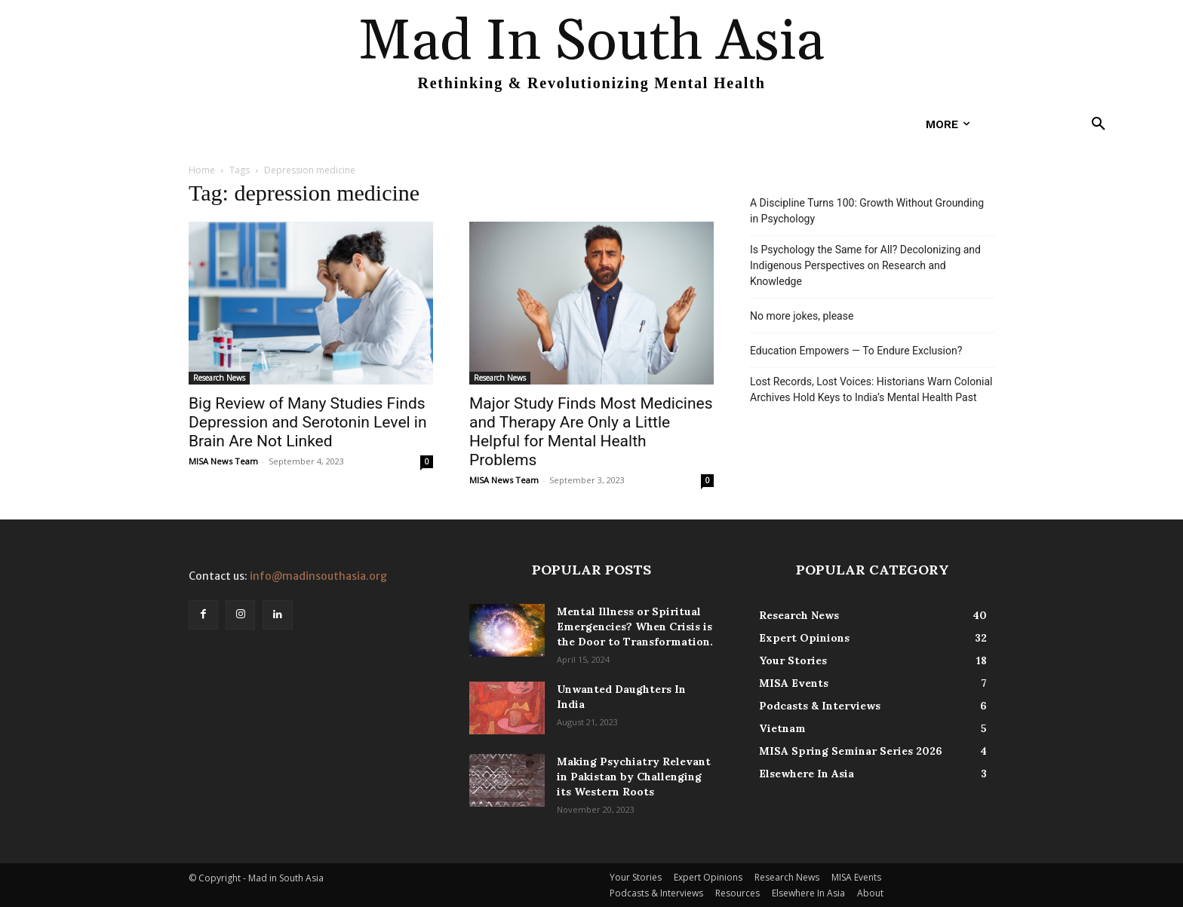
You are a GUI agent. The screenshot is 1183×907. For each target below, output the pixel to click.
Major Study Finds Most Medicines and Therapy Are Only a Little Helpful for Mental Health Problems (591, 431)
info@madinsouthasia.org (318, 576)
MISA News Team (223, 461)
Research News (219, 377)
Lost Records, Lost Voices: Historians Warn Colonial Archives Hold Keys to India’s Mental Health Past (871, 389)
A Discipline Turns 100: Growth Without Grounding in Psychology (867, 211)
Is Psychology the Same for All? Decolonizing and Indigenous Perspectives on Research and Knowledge (865, 265)
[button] (1098, 124)
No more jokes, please (801, 316)
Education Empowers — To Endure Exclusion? (856, 351)
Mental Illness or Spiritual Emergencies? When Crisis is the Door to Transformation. (635, 626)
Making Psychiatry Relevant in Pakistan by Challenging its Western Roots (634, 776)
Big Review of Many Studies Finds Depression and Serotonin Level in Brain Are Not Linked (308, 422)
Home (202, 170)
